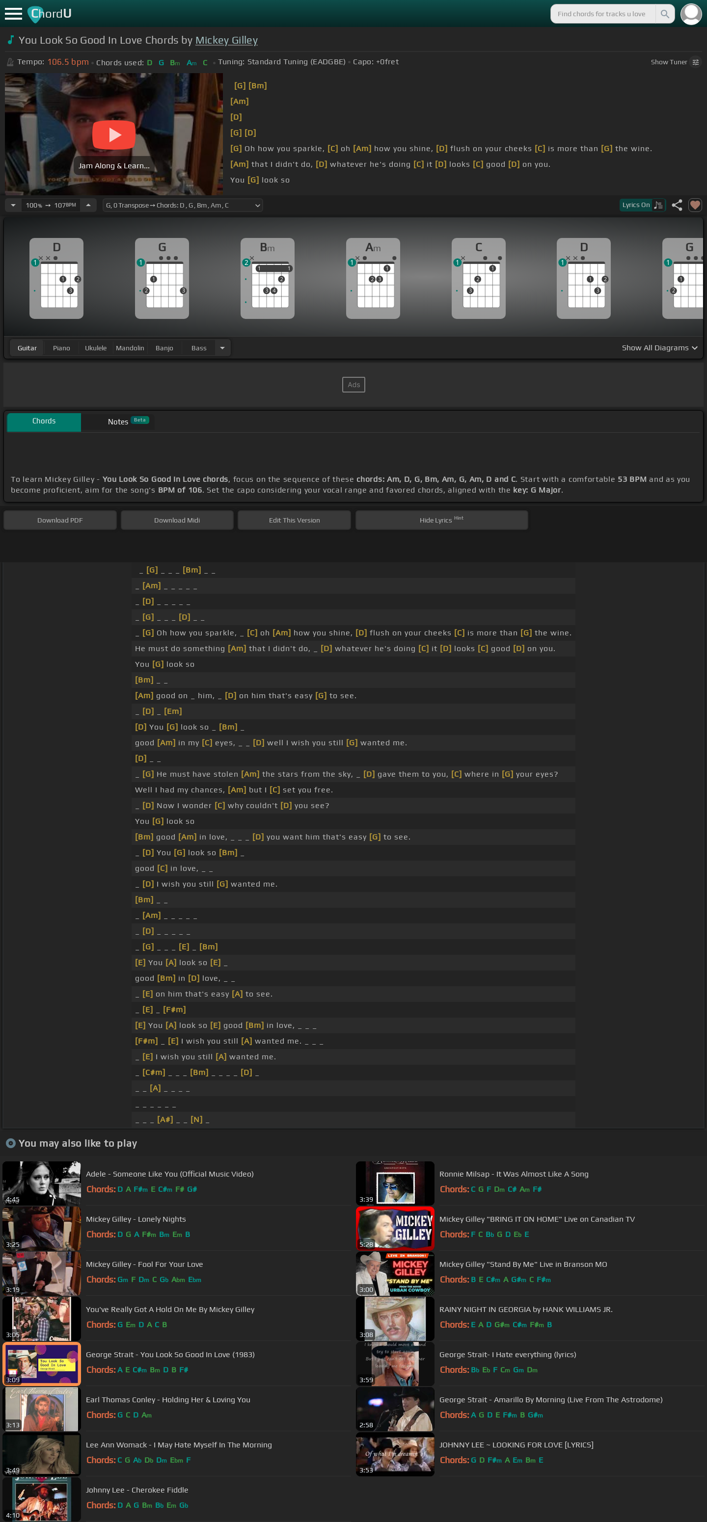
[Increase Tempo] (88, 205)
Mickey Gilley (226, 40)
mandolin (130, 348)
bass (199, 348)
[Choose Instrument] (222, 347)
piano (61, 348)
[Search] (664, 14)
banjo (164, 348)
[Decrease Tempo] (13, 205)
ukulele (96, 348)
